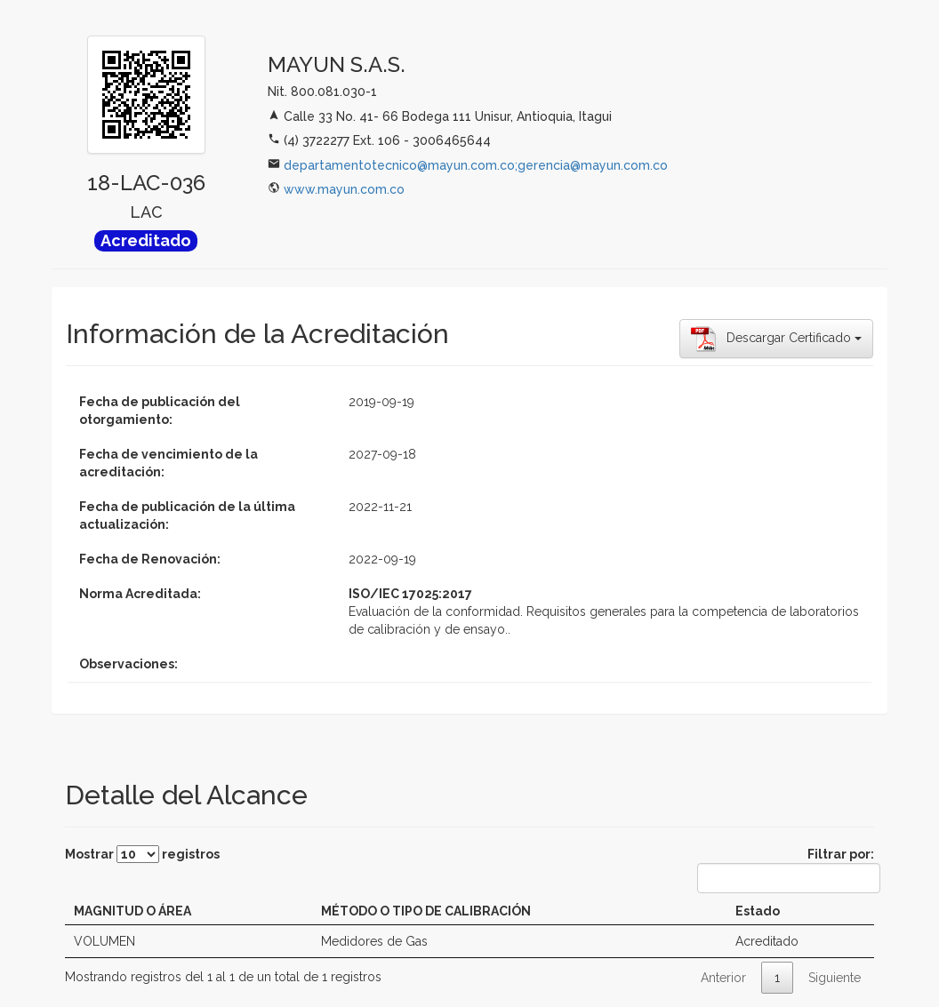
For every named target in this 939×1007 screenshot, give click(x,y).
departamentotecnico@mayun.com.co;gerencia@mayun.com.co (476, 165)
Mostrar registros (142, 854)
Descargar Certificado (776, 338)
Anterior (723, 978)
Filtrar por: (785, 870)
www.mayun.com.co (344, 189)
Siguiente (834, 978)
